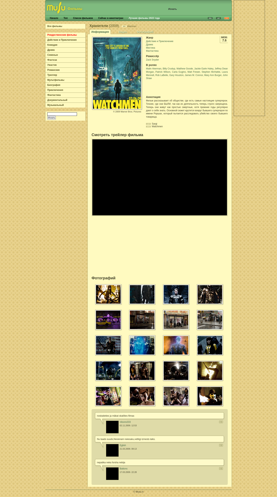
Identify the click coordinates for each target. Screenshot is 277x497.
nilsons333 (125, 422)
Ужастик (52, 65)
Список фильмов (83, 18)
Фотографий (145, 31)
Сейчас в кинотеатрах (110, 18)
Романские (53, 70)
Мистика (150, 47)
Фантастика (54, 95)
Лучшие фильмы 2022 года (144, 18)
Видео (122, 31)
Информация (100, 31)
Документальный (57, 100)
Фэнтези (52, 60)
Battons (124, 468)
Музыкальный (55, 105)
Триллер (52, 75)
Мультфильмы (55, 80)
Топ (65, 18)
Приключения (55, 90)
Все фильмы (54, 26)
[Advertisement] (249, 58)
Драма (51, 50)
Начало (54, 18)
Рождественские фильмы (62, 35)
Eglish (123, 445)
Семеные (52, 55)
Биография (53, 85)
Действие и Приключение (62, 40)
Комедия (52, 45)
